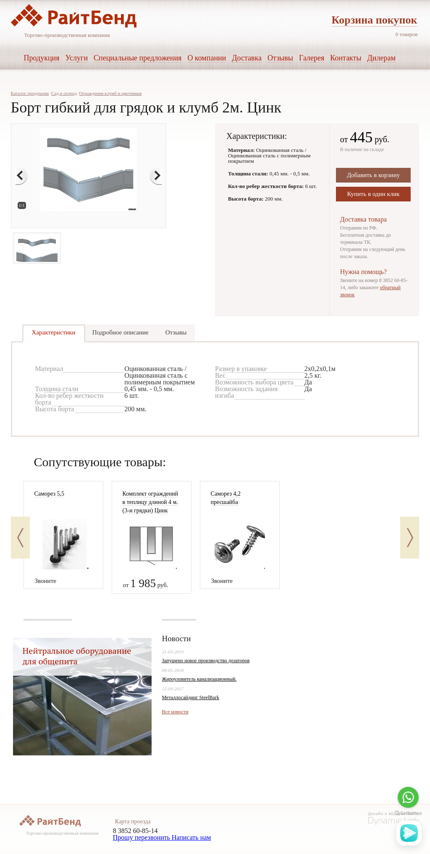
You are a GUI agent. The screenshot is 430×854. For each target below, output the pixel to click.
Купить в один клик (373, 194)
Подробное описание (120, 332)
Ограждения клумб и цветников (110, 93)
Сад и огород (64, 93)
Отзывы (176, 332)
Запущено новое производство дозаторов (206, 660)
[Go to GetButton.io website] (408, 813)
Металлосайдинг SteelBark (190, 697)
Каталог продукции (30, 93)
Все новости (175, 712)
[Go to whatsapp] (408, 797)
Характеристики (54, 332)
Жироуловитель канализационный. (199, 679)
